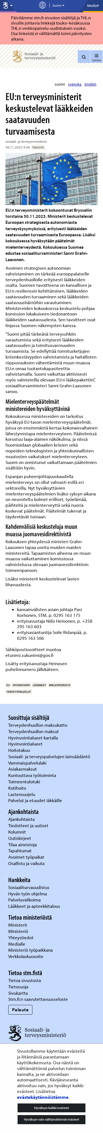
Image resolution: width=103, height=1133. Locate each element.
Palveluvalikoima (24, 900)
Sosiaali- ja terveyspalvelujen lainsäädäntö (49, 756)
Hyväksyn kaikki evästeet (51, 1108)
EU (8, 685)
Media (93, 5)
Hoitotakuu (19, 750)
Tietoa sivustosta (24, 980)
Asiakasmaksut (22, 769)
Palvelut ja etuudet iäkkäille (35, 800)
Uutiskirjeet (20, 838)
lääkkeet (39, 685)
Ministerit (18, 925)
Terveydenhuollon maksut (34, 731)
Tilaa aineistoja (22, 844)
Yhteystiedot (21, 937)
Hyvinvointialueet (26, 744)
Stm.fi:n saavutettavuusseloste (38, 999)
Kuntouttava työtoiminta (32, 775)
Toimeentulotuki (24, 781)
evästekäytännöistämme (42, 1097)
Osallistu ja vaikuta (26, 863)
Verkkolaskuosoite (26, 956)
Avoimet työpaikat (26, 857)
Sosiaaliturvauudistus (28, 887)
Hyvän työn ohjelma (27, 893)
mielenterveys (60, 685)
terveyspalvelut (18, 692)
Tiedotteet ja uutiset (28, 825)
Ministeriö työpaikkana (31, 950)
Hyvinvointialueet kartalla (33, 738)
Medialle (17, 944)
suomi (60, 84)
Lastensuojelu (22, 794)
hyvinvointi (21, 685)
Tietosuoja (18, 986)
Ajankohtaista (21, 819)
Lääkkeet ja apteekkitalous (34, 906)
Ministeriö (18, 931)
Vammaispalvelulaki (28, 763)
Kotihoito (17, 788)
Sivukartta (18, 993)
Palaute (20, 1009)
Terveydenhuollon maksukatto (38, 725)
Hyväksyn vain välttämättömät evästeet (51, 1119)
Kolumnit (17, 832)
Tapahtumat (20, 850)
